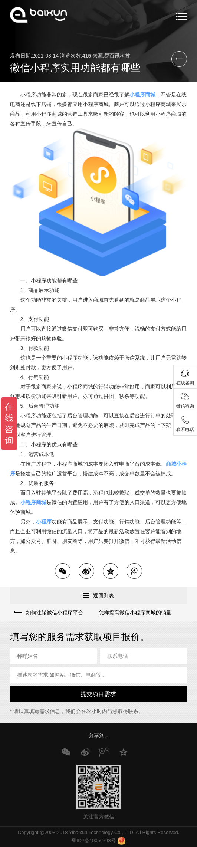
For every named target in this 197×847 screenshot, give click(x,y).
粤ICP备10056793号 (94, 840)
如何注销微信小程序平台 (54, 612)
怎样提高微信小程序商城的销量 (135, 612)
